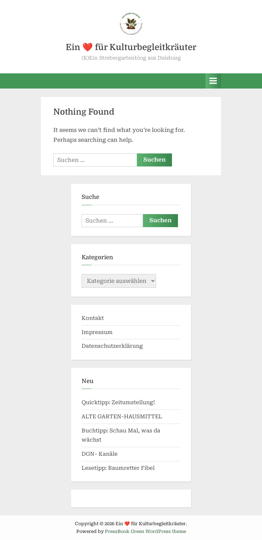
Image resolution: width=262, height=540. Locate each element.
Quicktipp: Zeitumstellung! (118, 402)
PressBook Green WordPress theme (145, 531)
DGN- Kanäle (100, 454)
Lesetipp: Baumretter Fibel (118, 468)
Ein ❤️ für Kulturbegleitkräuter (131, 47)
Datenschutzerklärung (112, 346)
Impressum (97, 332)
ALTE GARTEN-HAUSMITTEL (122, 416)
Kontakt (93, 318)
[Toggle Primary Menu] (213, 81)
